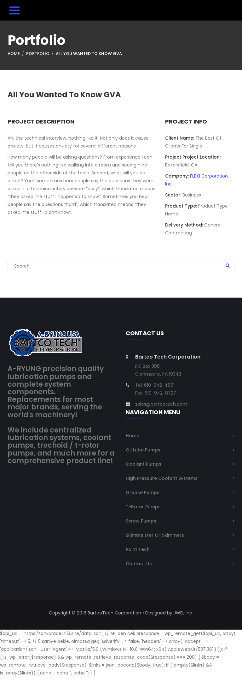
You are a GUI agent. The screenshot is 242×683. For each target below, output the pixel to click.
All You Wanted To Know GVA (89, 55)
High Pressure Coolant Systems (162, 484)
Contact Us (139, 569)
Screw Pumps (141, 527)
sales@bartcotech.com (161, 410)
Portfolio (37, 55)
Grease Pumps (142, 498)
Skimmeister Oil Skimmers (155, 541)
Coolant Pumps (143, 470)
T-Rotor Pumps (143, 513)
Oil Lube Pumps (143, 456)
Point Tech (138, 555)
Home (14, 55)
